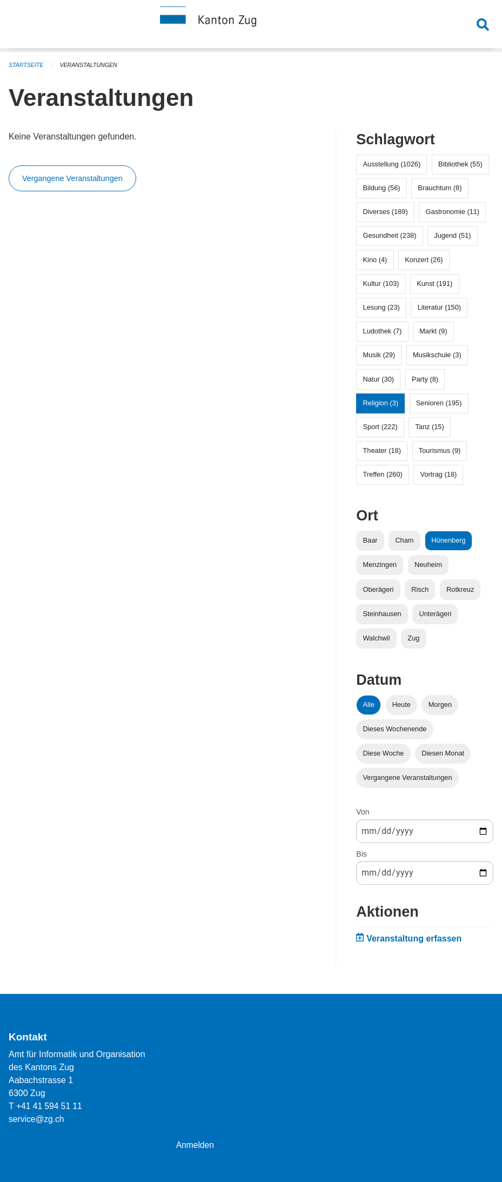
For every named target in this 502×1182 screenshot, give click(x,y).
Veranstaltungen (91, 65)
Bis (361, 854)
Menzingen (380, 564)
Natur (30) (378, 379)
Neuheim (428, 564)
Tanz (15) (429, 427)
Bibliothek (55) (460, 164)
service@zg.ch (37, 1119)
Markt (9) (433, 331)
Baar (370, 540)
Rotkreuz (460, 589)
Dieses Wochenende (395, 729)
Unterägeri (435, 614)
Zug (413, 638)
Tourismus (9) (440, 450)
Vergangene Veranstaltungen (72, 178)
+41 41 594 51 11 (50, 1106)
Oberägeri (378, 589)
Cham (404, 540)
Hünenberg (448, 540)
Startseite (27, 65)
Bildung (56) (381, 188)
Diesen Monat (442, 753)
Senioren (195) (439, 403)
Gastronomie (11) (453, 212)
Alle (368, 704)
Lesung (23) (381, 307)
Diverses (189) (385, 212)
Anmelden (195, 1145)
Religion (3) (380, 403)
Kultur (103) (381, 283)
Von (362, 811)
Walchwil (376, 638)
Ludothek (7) (382, 331)
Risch (420, 589)
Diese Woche (383, 753)
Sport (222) (380, 427)
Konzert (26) (424, 260)
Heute (401, 704)
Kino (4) (375, 260)
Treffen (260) (383, 474)
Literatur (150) (439, 307)
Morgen (440, 704)
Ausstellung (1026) (392, 164)
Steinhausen (382, 614)
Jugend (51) (452, 235)
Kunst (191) (434, 283)
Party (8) (425, 379)
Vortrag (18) (438, 474)
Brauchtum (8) (439, 188)
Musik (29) (379, 355)
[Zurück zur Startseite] (251, 26)
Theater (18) (382, 450)
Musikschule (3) (437, 355)
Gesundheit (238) (390, 235)
